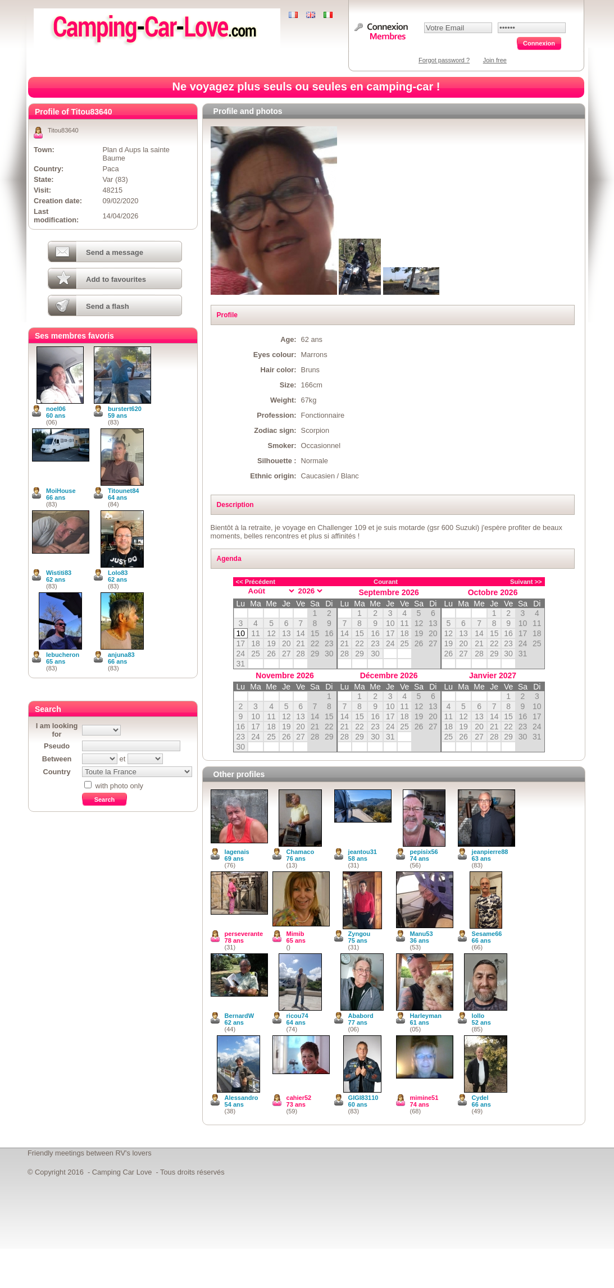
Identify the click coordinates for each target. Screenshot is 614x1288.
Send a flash (107, 306)
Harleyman (426, 1015)
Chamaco (300, 851)
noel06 (56, 408)
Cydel (480, 1097)
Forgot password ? (444, 60)
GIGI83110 (363, 1097)
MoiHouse (61, 490)
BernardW (239, 1015)
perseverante (244, 933)
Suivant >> (526, 581)
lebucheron (62, 654)
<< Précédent (255, 581)
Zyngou (359, 933)
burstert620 (125, 408)
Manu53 (421, 933)
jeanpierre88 (490, 851)
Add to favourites (116, 279)
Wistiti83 (58, 572)
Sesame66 (487, 933)
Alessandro (241, 1097)
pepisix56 (424, 851)
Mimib (295, 933)
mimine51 (424, 1097)
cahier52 (299, 1097)
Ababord (361, 1015)
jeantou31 (362, 851)
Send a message (114, 252)
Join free (495, 60)
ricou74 (297, 1015)
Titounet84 (123, 490)
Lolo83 (118, 572)
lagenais (237, 851)
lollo (478, 1015)
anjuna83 (121, 654)
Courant (386, 581)
